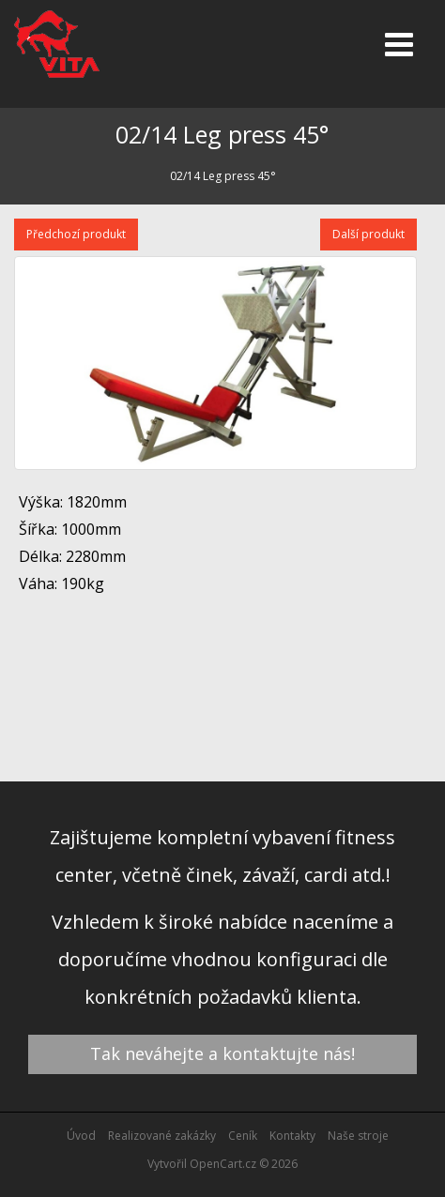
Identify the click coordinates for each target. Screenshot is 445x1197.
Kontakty (292, 1136)
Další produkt (368, 234)
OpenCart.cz (223, 1164)
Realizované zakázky (162, 1136)
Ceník (242, 1136)
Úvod (81, 1136)
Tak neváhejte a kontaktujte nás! (222, 1053)
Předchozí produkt (76, 234)
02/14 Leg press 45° (223, 176)
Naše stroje (358, 1136)
